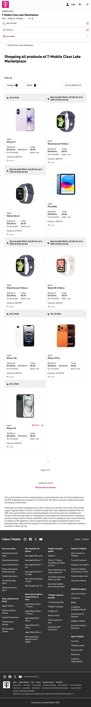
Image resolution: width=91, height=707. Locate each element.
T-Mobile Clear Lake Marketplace (19, 45)
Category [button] (11, 85)
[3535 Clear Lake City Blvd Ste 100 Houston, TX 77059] (46, 30)
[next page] (48, 462)
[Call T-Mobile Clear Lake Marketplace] (46, 23)
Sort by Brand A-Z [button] (74, 85)
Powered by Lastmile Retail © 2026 (45, 703)
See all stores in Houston (45, 487)
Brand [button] (29, 85)
